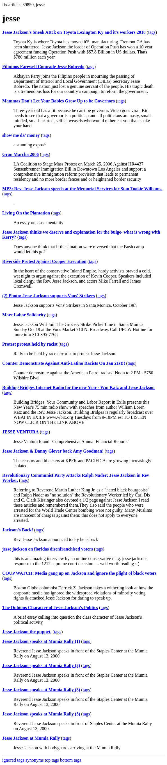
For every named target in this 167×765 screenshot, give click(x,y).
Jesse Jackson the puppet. (26, 631)
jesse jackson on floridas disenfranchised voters (47, 549)
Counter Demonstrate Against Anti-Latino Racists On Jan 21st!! (63, 363)
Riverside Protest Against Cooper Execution (44, 261)
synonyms (35, 760)
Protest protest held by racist (30, 344)
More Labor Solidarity (24, 314)
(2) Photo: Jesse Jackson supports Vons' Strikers (48, 295)
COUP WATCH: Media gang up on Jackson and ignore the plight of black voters (79, 573)
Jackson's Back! (17, 529)
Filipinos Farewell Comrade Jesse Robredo (43, 66)
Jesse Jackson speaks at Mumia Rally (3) (41, 689)
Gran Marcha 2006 (20, 154)
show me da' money (21, 135)
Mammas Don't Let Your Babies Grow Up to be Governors (58, 101)
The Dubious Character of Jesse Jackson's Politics (50, 607)
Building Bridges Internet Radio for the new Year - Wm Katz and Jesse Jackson (78, 387)
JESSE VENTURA (20, 432)
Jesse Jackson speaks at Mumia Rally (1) (41, 641)
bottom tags (70, 760)
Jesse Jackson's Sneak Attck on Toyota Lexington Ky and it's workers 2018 (74, 32)
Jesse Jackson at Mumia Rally (31, 738)
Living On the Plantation (26, 213)
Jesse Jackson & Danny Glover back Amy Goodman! (53, 451)
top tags (52, 760)
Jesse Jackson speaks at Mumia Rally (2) (41, 665)
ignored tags (13, 760)
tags (151, 32)
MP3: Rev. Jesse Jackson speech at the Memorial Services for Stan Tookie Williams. (82, 188)
